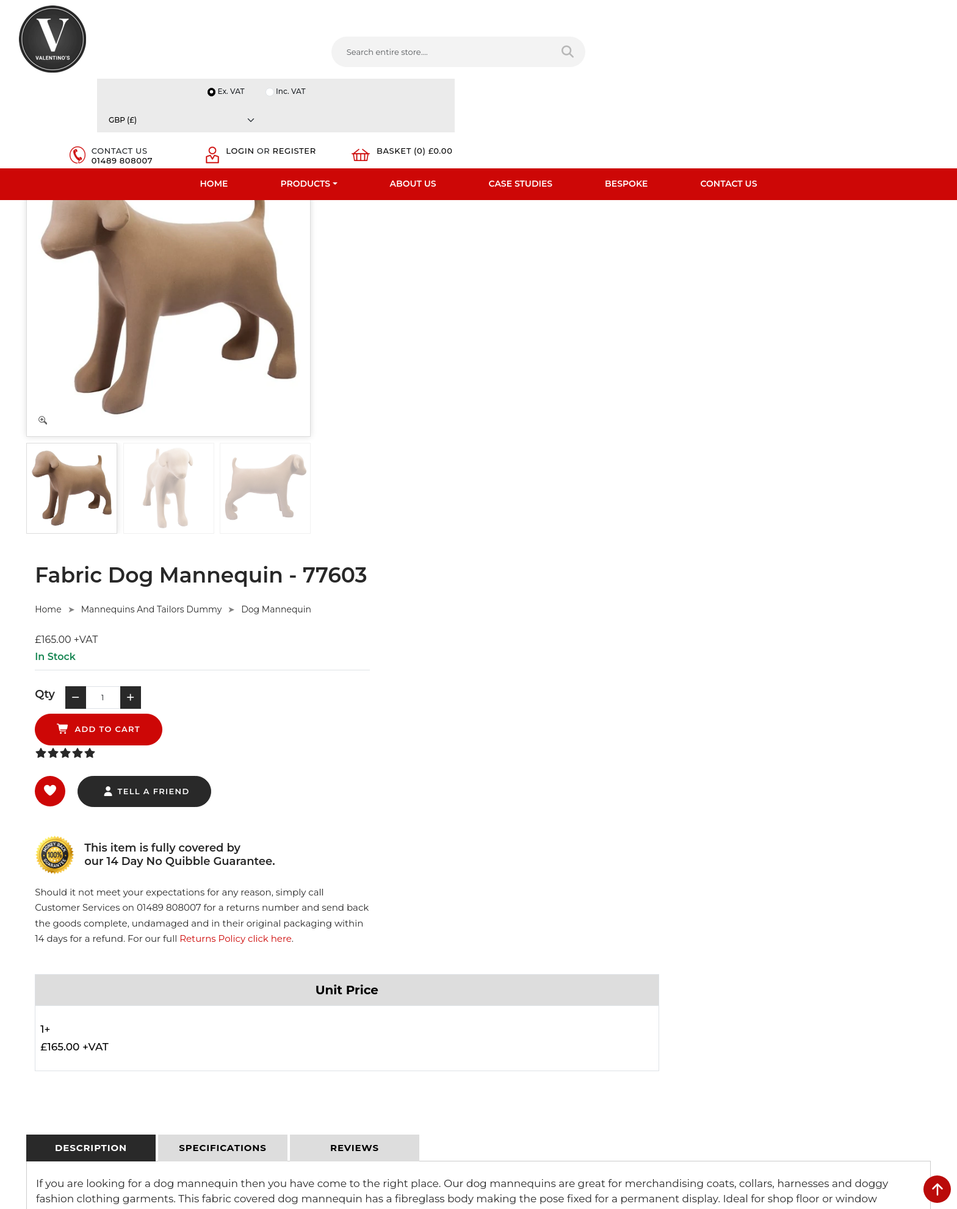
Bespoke (626, 94)
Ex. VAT (725, 13)
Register (774, 60)
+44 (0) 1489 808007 (542, 1049)
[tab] (91, 605)
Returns (268, 968)
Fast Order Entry (51, 952)
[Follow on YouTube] (571, 1078)
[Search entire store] (475, 54)
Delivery (268, 920)
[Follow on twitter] (521, 1078)
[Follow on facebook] (497, 1078)
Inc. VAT (786, 13)
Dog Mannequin (584, 213)
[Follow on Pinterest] (596, 1078)
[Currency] (877, 13)
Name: (733, 920)
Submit (897, 1089)
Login (767, 50)
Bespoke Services (53, 984)
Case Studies (521, 94)
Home (214, 94)
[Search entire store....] (355, 54)
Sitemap (269, 984)
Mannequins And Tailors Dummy (458, 213)
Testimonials (43, 968)
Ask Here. (248, 775)
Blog (28, 1047)
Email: (732, 974)
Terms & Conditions (291, 952)
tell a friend (453, 368)
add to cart (548, 305)
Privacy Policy (279, 936)
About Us (413, 94)
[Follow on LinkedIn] (546, 1078)
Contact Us (728, 94)
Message (737, 1028)
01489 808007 (673, 60)
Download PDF (49, 1016)
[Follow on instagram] (620, 1078)
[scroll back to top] (937, 1189)
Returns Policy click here (759, 356)
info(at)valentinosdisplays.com (562, 997)
